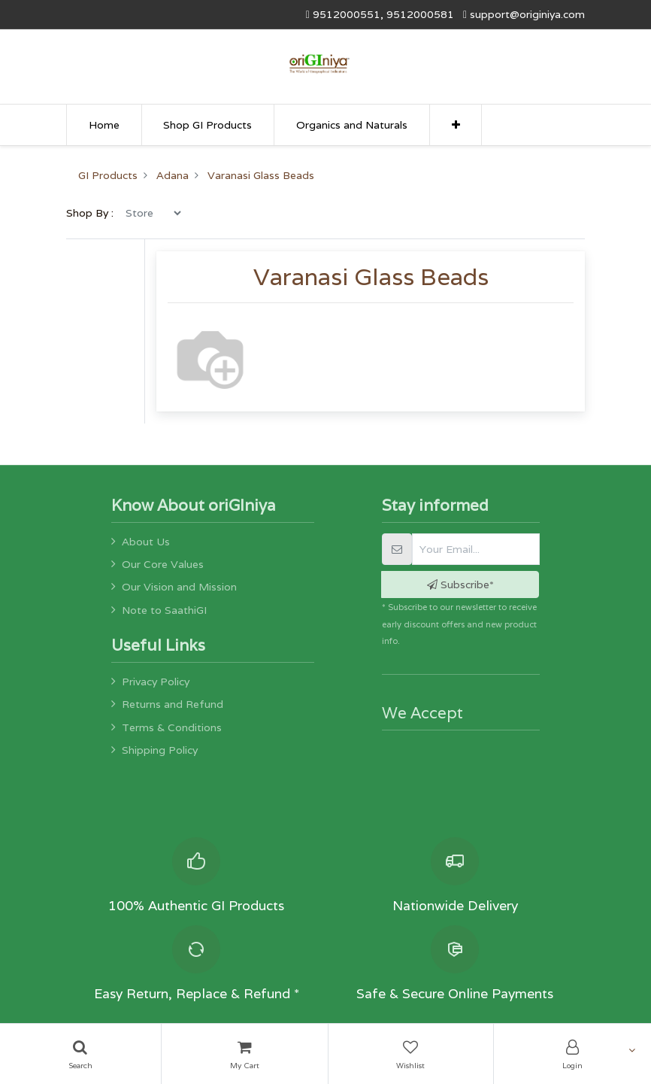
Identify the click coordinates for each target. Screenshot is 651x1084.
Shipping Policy (160, 750)
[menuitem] (104, 125)
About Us (146, 541)
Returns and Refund (172, 704)
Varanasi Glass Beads (260, 216)
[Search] (80, 1054)
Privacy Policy (155, 681)
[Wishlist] (411, 1054)
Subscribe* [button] (460, 584)
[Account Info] (572, 1054)
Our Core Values (163, 564)
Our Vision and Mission (179, 587)
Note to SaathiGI (164, 610)
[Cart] (245, 1054)
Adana (172, 216)
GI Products (108, 216)
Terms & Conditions (172, 727)
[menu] (153, 253)
